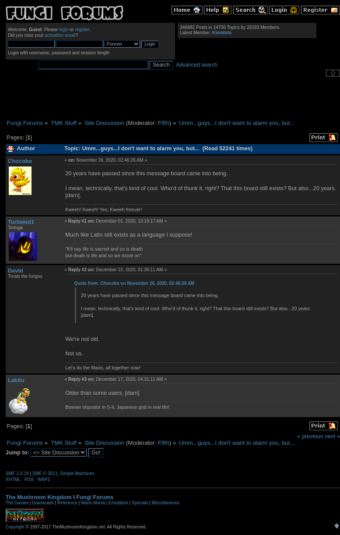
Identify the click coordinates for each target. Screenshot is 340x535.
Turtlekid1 (21, 222)
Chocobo (20, 161)
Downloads (42, 502)
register (82, 29)
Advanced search (196, 65)
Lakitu (16, 380)
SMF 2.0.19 (17, 473)
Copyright (15, 526)
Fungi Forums (94, 497)
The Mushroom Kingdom (39, 497)
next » (332, 436)
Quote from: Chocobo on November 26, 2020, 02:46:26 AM (134, 283)
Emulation (118, 502)
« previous (310, 436)
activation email (60, 35)
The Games (17, 502)
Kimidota (221, 32)
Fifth (163, 123)
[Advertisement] (173, 98)
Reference (67, 502)
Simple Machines (77, 473)
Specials (140, 502)
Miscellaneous (165, 502)
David (15, 270)
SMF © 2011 (45, 473)
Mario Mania (93, 502)
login (64, 29)
